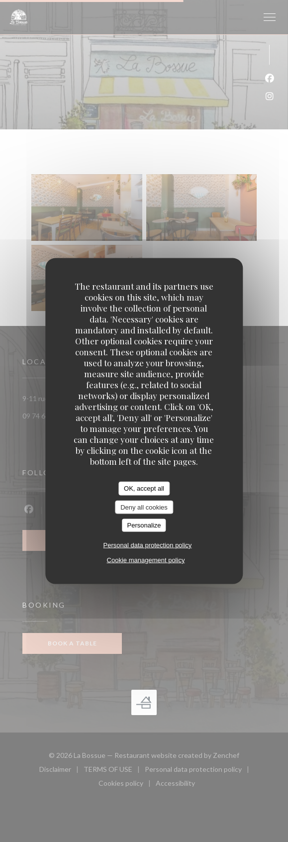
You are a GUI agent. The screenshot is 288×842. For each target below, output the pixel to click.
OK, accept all (144, 488)
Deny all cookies (144, 507)
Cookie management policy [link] (146, 559)
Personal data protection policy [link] (147, 544)
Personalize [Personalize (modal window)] (144, 525)
